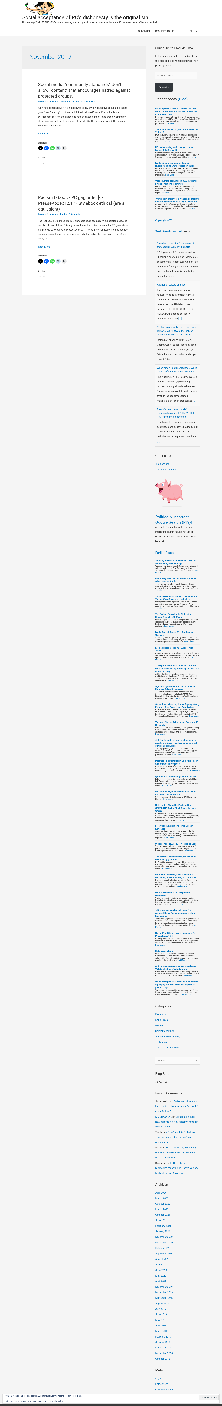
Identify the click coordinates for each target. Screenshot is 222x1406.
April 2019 (160, 1312)
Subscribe (164, 87)
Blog (192, 31)
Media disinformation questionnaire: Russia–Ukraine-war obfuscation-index (174, 164)
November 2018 (163, 1339)
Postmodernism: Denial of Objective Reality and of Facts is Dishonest (176, 759)
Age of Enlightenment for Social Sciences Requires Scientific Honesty (176, 684)
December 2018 (163, 1334)
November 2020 (163, 1232)
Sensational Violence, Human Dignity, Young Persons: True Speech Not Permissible (177, 702)
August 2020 (162, 1248)
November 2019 (163, 1280)
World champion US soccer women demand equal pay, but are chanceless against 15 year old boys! (176, 981)
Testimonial (161, 1037)
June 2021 (160, 1211)
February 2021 (162, 1216)
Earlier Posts (164, 549)
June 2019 (160, 1302)
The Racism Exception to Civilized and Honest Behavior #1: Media (174, 612)
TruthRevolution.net (169, 231)
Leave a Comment (47, 101)
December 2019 (163, 1275)
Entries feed (161, 1369)
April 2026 (160, 1184)
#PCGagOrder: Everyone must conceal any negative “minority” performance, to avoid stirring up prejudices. (176, 739)
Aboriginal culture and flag (170, 283)
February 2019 (162, 1323)
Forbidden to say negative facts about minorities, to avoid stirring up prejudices (175, 872)
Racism (63, 214)
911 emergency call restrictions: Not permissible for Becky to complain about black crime (175, 910)
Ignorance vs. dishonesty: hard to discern (175, 773)
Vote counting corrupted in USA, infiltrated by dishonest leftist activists (176, 182)
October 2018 (162, 1344)
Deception (160, 1010)
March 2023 (161, 1190)
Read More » (44, 133)
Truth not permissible (70, 101)
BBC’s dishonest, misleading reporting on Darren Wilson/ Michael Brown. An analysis (175, 1145)
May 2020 (160, 1264)
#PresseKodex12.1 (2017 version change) (176, 840)
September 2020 (164, 1243)
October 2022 (162, 1195)
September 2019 (164, 1286)
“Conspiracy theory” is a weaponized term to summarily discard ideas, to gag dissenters (177, 200)
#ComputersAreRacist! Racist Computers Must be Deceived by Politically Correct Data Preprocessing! (177, 665)
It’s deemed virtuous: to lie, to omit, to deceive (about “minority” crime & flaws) (176, 1101)
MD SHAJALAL (163, 1111)
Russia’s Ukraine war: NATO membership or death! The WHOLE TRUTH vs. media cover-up (175, 410)
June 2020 (160, 1259)
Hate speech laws (164, 947)
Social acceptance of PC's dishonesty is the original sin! (86, 18)
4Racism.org (162, 460)
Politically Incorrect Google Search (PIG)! (175, 516)
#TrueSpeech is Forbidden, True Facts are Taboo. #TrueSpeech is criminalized (176, 594)
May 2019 (160, 1307)
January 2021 (162, 1222)
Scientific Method (164, 1026)
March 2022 (161, 1200)
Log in (158, 1364)
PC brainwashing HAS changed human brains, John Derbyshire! (174, 149)
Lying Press (161, 1016)
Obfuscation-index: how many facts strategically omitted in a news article (177, 1116)
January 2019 (162, 1328)
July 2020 (160, 1254)
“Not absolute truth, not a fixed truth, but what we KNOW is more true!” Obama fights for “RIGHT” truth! (176, 329)
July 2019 (160, 1296)
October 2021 (162, 1206)
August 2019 (162, 1291)
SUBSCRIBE (144, 31)
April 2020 (160, 1270)
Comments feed (163, 1375)
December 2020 (163, 1227)
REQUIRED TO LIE (164, 31)
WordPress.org (163, 1380)
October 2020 (162, 1238)
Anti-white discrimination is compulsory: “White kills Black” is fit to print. (175, 964)
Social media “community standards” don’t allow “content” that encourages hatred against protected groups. (84, 90)
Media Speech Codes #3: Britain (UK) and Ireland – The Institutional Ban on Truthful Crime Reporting (176, 111)
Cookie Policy (57, 1401)
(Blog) (183, 99)
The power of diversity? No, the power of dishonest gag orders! (175, 855)
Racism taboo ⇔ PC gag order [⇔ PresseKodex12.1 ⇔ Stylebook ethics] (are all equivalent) (82, 203)
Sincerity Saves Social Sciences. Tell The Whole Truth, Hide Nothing (175, 559)
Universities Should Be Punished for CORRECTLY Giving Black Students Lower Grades (176, 804)
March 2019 (161, 1318)
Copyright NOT (163, 220)
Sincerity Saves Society (167, 1032)
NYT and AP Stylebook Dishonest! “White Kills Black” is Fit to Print (175, 790)
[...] (176, 275)
